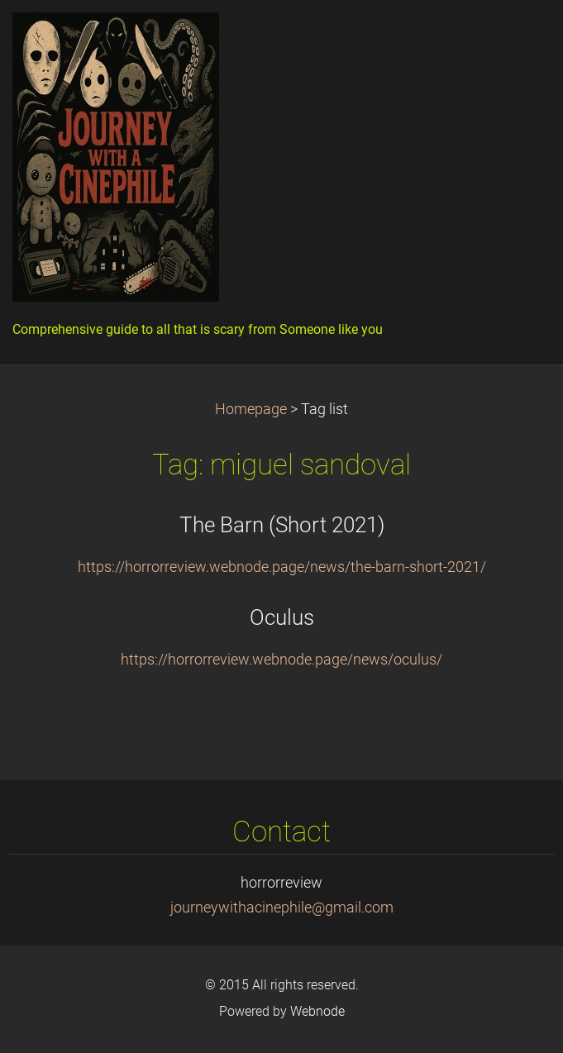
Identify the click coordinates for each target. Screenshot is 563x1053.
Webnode (317, 1011)
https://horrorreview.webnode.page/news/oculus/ (281, 659)
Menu (517, 37)
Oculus (282, 617)
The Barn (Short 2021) (281, 524)
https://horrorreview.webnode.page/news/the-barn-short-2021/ (282, 567)
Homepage (251, 409)
